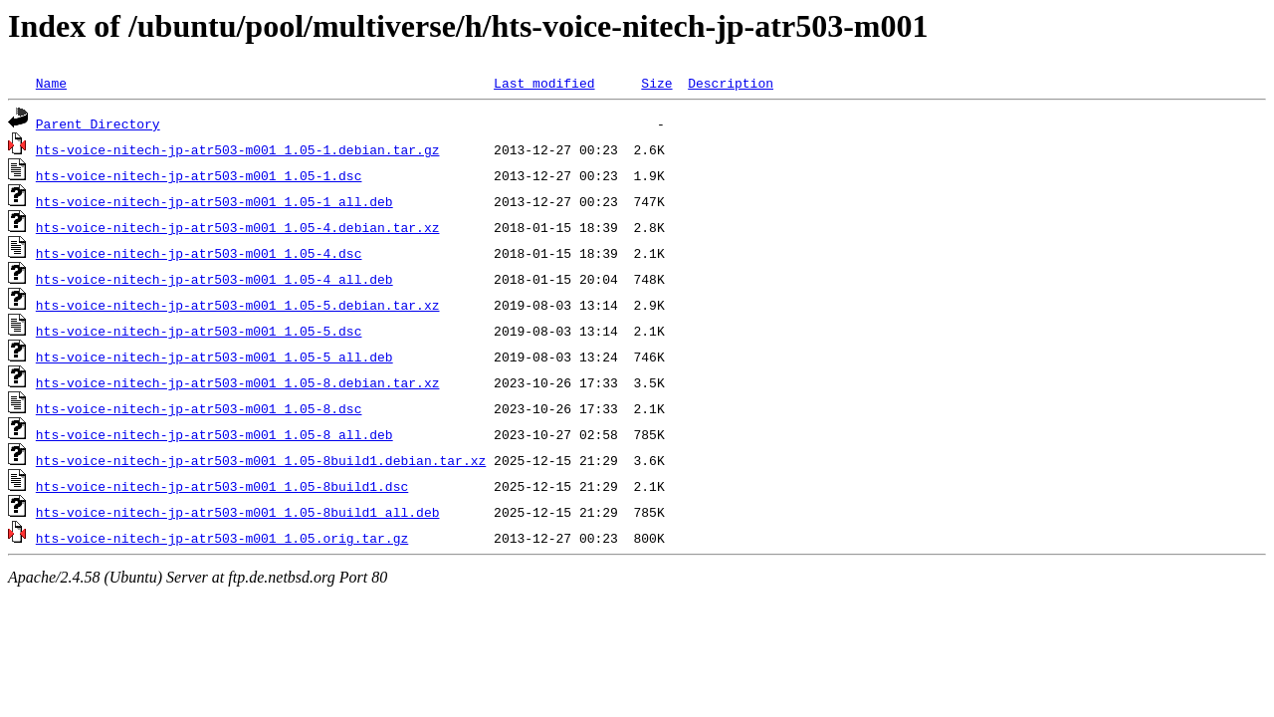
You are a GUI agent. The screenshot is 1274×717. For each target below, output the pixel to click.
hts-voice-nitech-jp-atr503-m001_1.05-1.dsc (199, 175)
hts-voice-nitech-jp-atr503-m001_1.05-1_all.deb (214, 201)
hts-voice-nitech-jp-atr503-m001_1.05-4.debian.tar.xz (238, 227)
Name (51, 83)
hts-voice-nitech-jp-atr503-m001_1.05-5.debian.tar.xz (238, 305)
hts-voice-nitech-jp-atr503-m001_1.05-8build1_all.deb (238, 512)
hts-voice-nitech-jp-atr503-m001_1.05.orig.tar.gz (222, 538)
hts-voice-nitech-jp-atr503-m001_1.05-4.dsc (199, 253)
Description (730, 83)
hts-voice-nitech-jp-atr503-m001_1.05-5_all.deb (214, 356)
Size (656, 83)
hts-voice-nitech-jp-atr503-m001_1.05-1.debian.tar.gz (238, 149)
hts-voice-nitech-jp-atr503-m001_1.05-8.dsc (199, 408)
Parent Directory (98, 123)
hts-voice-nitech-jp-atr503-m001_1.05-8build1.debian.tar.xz (261, 460)
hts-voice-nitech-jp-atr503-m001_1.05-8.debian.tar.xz (238, 382)
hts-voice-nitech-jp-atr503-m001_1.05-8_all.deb (214, 434)
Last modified (544, 83)
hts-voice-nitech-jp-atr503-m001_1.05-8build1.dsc (222, 486)
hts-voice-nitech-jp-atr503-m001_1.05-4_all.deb (214, 279)
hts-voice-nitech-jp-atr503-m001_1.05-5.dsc (199, 331)
